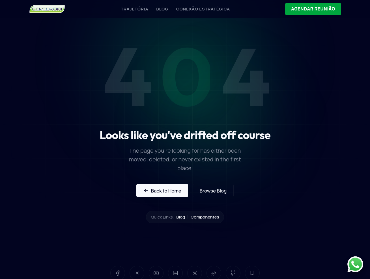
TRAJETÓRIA (131, 9)
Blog (180, 217)
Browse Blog (213, 190)
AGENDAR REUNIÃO (309, 9)
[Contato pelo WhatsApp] (355, 264)
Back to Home (162, 190)
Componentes (205, 217)
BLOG (159, 9)
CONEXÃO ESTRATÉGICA (200, 9)
